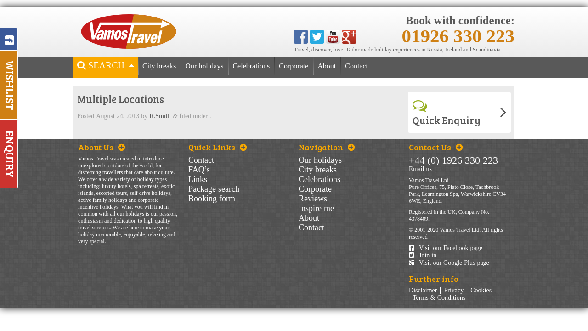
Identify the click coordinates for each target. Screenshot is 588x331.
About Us (101, 147)
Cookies (481, 290)
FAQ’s (199, 169)
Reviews (313, 198)
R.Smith (159, 116)
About (326, 66)
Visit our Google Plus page (449, 262)
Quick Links (217, 147)
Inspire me (316, 208)
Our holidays (204, 66)
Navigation (327, 147)
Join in (422, 255)
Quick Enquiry (447, 112)
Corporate (293, 66)
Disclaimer (423, 290)
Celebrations (251, 66)
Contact (356, 66)
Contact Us (436, 147)
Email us (420, 169)
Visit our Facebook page (445, 248)
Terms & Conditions (439, 297)
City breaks (159, 66)
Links (197, 179)
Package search (213, 189)
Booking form (211, 198)
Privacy (454, 290)
